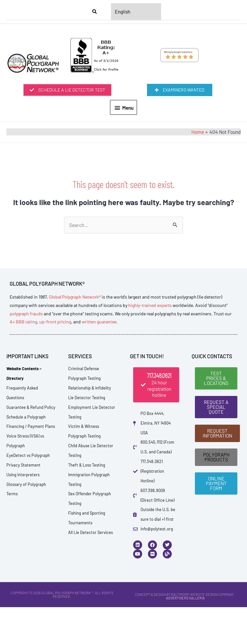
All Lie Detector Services (90, 572)
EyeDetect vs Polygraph (28, 495)
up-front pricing (55, 361)
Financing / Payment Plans (30, 466)
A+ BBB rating (23, 361)
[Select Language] (136, 11)
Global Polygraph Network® (75, 337)
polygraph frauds (26, 353)
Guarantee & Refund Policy (30, 447)
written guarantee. (100, 361)
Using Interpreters (23, 514)
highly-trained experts (150, 345)
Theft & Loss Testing (86, 505)
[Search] (94, 11)
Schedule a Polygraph (26, 456)
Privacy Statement (23, 505)
